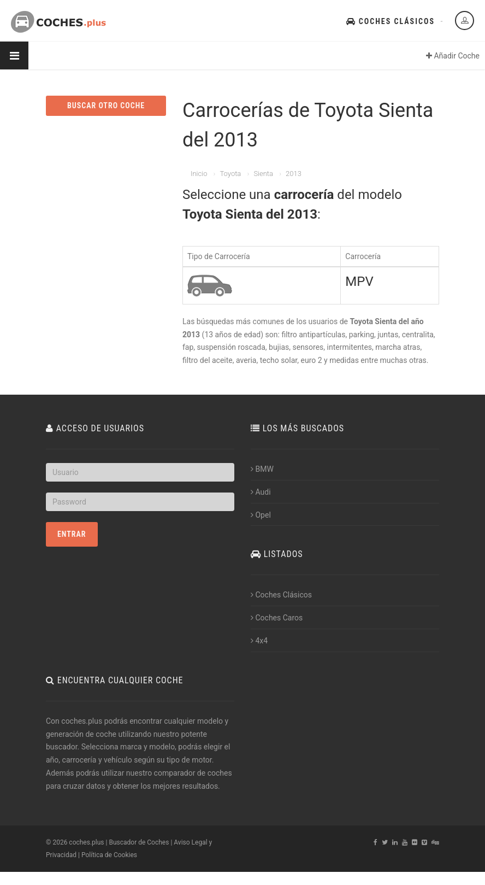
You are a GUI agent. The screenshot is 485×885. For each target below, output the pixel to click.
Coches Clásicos (390, 21)
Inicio (199, 173)
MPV (359, 281)
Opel (261, 515)
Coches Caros (277, 617)
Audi (261, 492)
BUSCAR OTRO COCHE (106, 105)
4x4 (259, 640)
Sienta (263, 173)
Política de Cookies (109, 855)
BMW (262, 469)
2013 (293, 173)
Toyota (230, 173)
